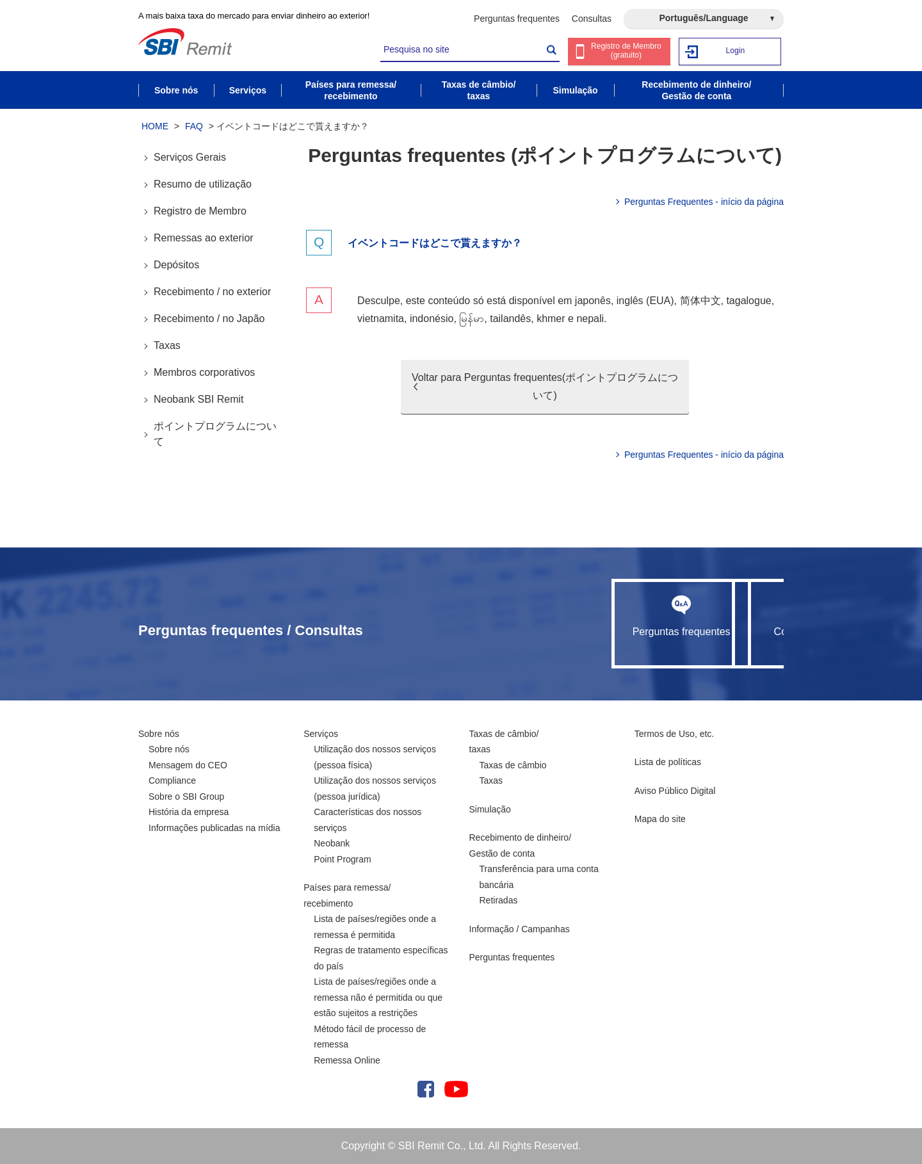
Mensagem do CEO (188, 765)
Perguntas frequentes (517, 18)
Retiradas (499, 900)
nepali (590, 318)
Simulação (490, 809)
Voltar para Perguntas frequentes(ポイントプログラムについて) (545, 386)
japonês (593, 300)
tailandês (510, 318)
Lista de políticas (668, 762)
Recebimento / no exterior (212, 291)
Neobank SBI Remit (199, 399)
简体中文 (700, 300)
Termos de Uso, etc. (675, 734)
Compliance (172, 780)
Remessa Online (347, 1060)
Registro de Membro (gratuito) (627, 52)
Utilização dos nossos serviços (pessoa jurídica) (375, 788)
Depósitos (176, 264)
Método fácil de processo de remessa (370, 1037)
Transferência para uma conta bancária (539, 877)
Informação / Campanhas (519, 929)
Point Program (342, 859)
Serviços (320, 734)
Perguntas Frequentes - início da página (704, 202)
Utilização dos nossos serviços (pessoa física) (375, 757)
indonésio (432, 318)
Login (735, 51)
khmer (551, 318)
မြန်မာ (471, 318)
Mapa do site (660, 819)
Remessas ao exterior (204, 237)
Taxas (167, 345)
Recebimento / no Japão (209, 318)
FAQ (194, 126)
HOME (155, 126)
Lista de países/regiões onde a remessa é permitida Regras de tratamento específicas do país (381, 942)
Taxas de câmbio (513, 765)
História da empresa (189, 812)
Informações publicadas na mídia (214, 828)
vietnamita (380, 318)
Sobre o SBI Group (186, 796)
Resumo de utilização (203, 184)
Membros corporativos (204, 372)
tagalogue (748, 300)
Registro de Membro (200, 211)
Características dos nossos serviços (367, 820)
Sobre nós (158, 734)
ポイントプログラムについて (215, 434)
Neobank (332, 843)
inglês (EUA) (645, 300)
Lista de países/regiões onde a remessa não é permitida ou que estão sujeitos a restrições (378, 997)
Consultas (591, 18)
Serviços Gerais (190, 157)
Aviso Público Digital (675, 791)
